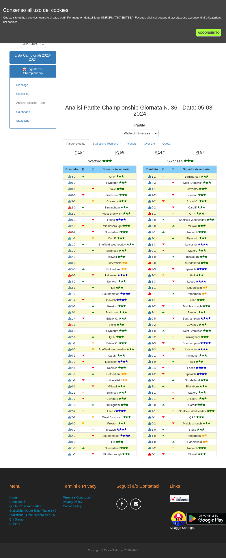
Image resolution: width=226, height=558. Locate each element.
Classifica (22, 93)
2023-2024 (30, 44)
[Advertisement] (140, 69)
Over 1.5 (149, 143)
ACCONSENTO (209, 32)
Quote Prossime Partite (25, 506)
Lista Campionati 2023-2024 (33, 57)
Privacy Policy (72, 502)
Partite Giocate (75, 143)
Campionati (17, 502)
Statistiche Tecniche (105, 143)
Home (13, 497)
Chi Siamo (16, 519)
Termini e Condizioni (77, 497)
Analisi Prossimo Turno (31, 102)
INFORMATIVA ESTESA (117, 17)
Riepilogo (22, 85)
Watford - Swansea (137, 133)
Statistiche (23, 120)
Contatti (14, 524)
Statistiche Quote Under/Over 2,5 (32, 515)
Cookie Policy (72, 506)
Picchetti (131, 143)
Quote (166, 143)
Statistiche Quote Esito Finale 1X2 (32, 510)
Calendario (23, 111)
